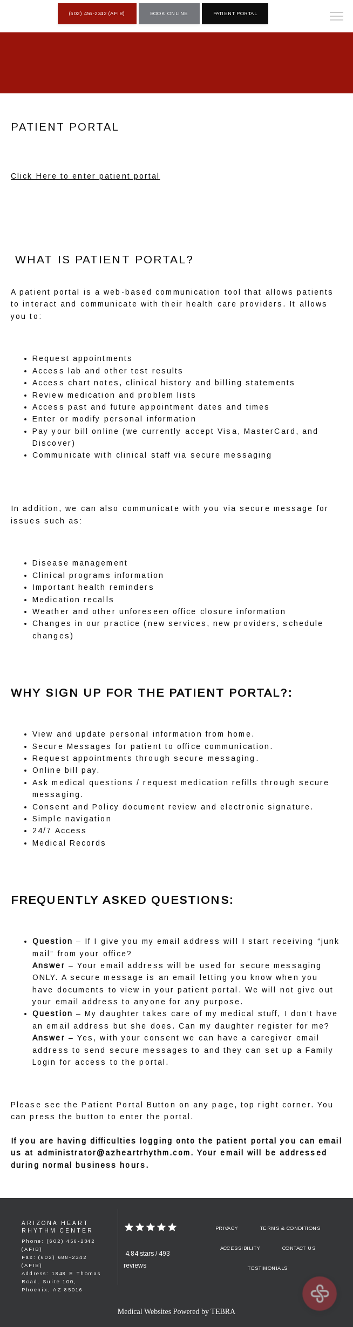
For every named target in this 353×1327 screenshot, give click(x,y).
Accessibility (240, 1248)
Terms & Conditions (290, 1228)
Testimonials (268, 1268)
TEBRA (223, 1312)
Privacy (227, 1228)
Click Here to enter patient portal (85, 176)
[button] (337, 17)
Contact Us (299, 1248)
